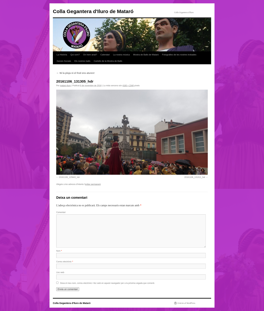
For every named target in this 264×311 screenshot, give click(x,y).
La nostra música (121, 54)
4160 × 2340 (128, 85)
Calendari (105, 54)
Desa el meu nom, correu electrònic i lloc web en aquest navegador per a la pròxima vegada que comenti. (107, 283)
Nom (59, 251)
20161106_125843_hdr (69, 177)
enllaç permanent (93, 184)
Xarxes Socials (64, 61)
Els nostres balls (82, 61)
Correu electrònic (64, 261)
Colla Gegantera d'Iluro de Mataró (93, 11)
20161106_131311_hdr (194, 177)
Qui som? (75, 54)
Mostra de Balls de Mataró (146, 54)
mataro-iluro (65, 85)
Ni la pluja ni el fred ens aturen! (75, 73)
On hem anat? (90, 54)
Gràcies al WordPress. (186, 303)
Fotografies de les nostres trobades (179, 54)
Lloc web (60, 272)
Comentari (60, 212)
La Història (62, 54)
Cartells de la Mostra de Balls (108, 61)
